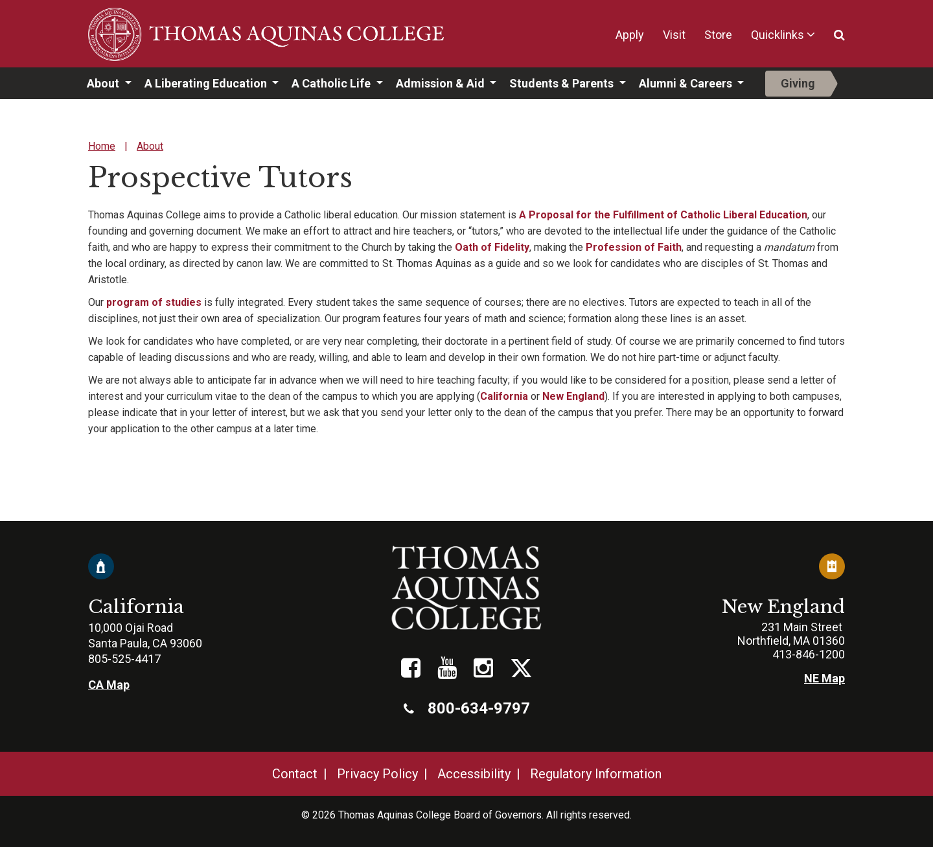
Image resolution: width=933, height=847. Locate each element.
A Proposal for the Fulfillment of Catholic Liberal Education (663, 215)
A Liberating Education (207, 83)
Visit (674, 34)
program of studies (154, 302)
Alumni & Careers (687, 83)
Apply (630, 34)
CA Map (109, 684)
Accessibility (474, 773)
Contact (294, 773)
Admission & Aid (441, 83)
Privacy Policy (377, 773)
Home (101, 146)
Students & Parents (562, 83)
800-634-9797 (467, 708)
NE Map (824, 678)
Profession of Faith (634, 247)
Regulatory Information (596, 773)
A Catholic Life (332, 83)
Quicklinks (777, 34)
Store (718, 34)
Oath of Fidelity (492, 247)
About (104, 83)
